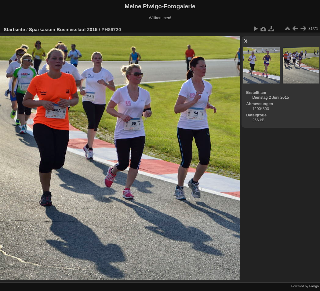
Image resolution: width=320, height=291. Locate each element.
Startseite (14, 29)
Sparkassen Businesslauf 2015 (63, 29)
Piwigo (314, 286)
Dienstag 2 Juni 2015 (270, 97)
